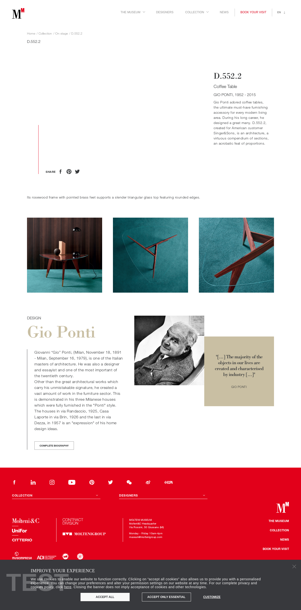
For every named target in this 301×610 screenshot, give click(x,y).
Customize (211, 597)
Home (31, 33)
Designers (165, 12)
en (279, 12)
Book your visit (253, 12)
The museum (279, 521)
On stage (61, 33)
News (224, 12)
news (284, 539)
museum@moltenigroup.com (145, 536)
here (67, 587)
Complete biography (54, 445)
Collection (279, 530)
